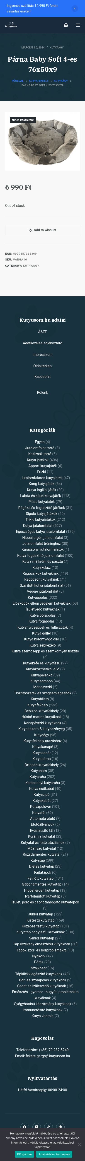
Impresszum (42, 354)
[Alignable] (48, 1127)
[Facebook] (24, 1127)
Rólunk (42, 392)
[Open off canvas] (78, 25)
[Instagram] (36, 1127)
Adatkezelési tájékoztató (42, 343)
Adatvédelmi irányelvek (54, 1154)
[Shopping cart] (66, 25)
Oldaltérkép (42, 366)
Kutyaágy (57, 47)
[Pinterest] (60, 1127)
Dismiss (74, 8)
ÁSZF (42, 332)
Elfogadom (24, 1154)
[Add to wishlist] (42, 230)
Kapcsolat (42, 376)
